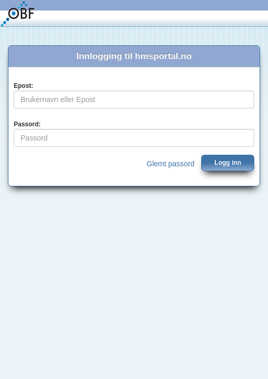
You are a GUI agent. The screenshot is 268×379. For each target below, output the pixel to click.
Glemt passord (170, 163)
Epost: (23, 85)
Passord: (27, 124)
